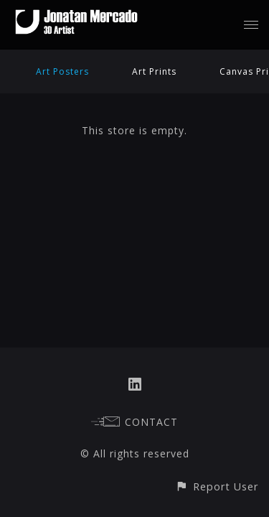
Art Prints (154, 71)
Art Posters (62, 71)
